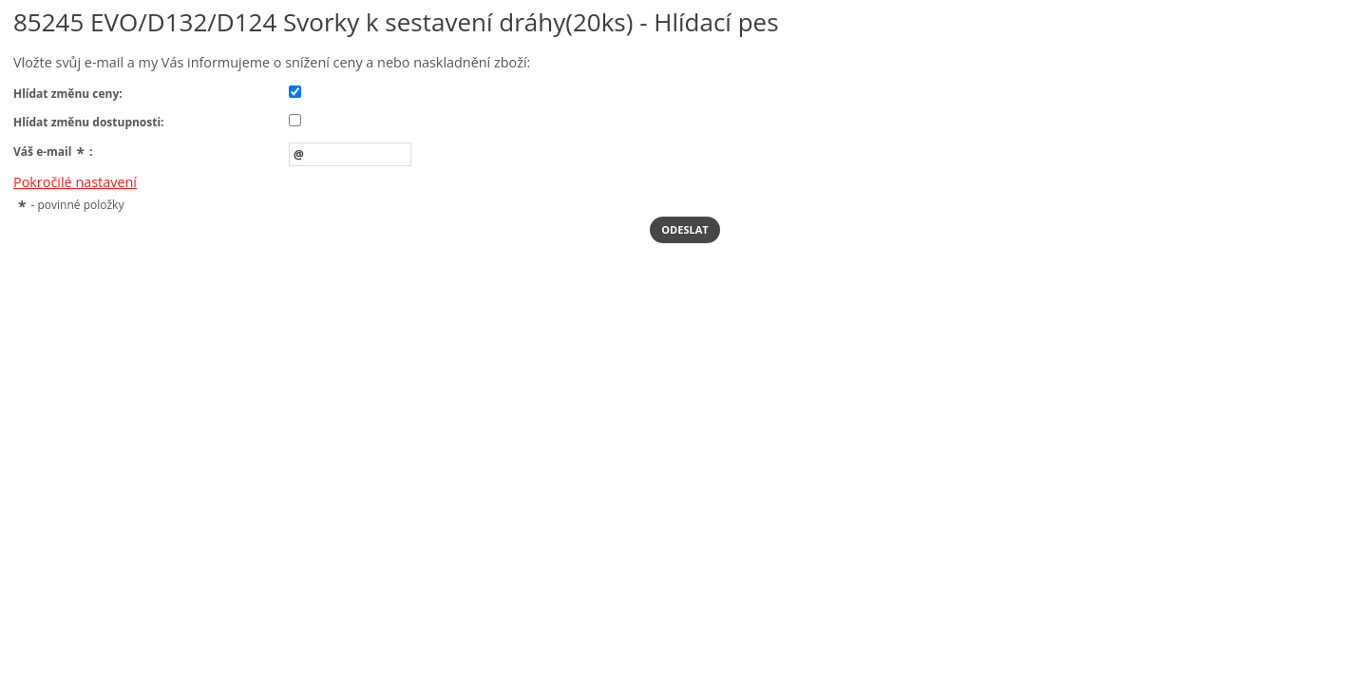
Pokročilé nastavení (75, 182)
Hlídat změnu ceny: (68, 94)
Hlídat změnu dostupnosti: (88, 122)
